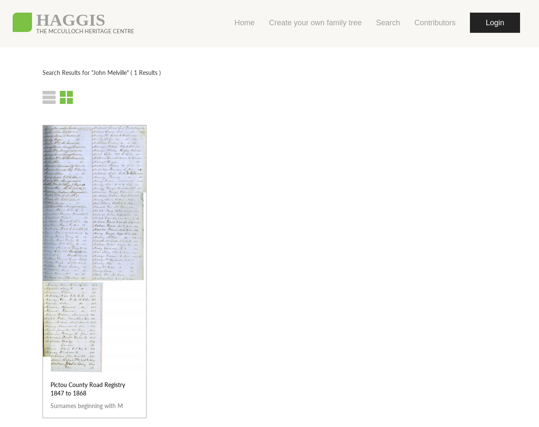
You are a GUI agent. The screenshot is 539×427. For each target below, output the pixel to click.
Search (388, 23)
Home (245, 23)
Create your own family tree (315, 23)
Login (495, 23)
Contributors (435, 23)
